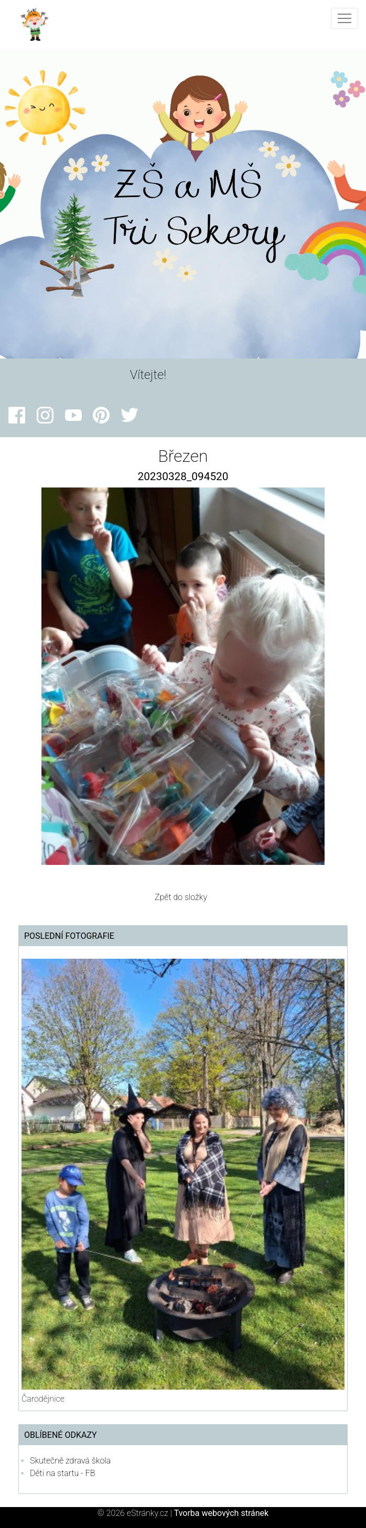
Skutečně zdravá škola (70, 1461)
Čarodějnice (42, 1399)
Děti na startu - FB (62, 1473)
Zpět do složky (181, 897)
